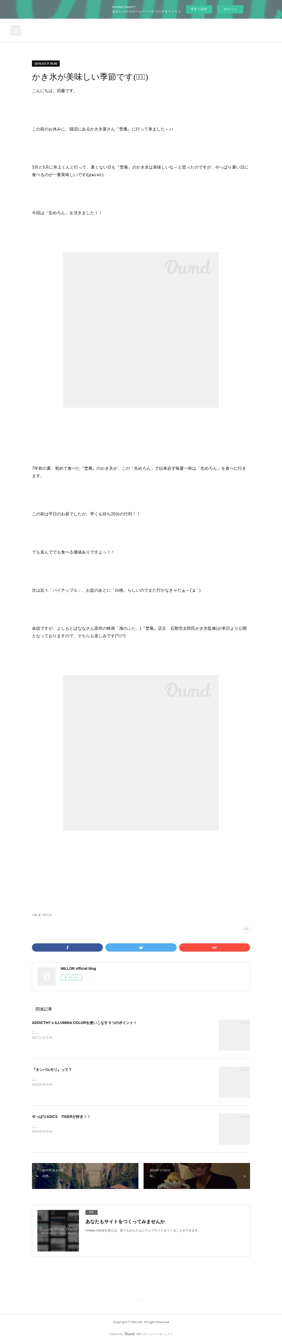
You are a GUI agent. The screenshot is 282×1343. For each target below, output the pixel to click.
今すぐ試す (199, 9)
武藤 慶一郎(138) (42, 914)
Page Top (141, 1301)
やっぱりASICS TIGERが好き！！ (61, 1116)
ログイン (230, 9)
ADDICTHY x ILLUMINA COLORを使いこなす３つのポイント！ (84, 1023)
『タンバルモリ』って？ (52, 1070)
